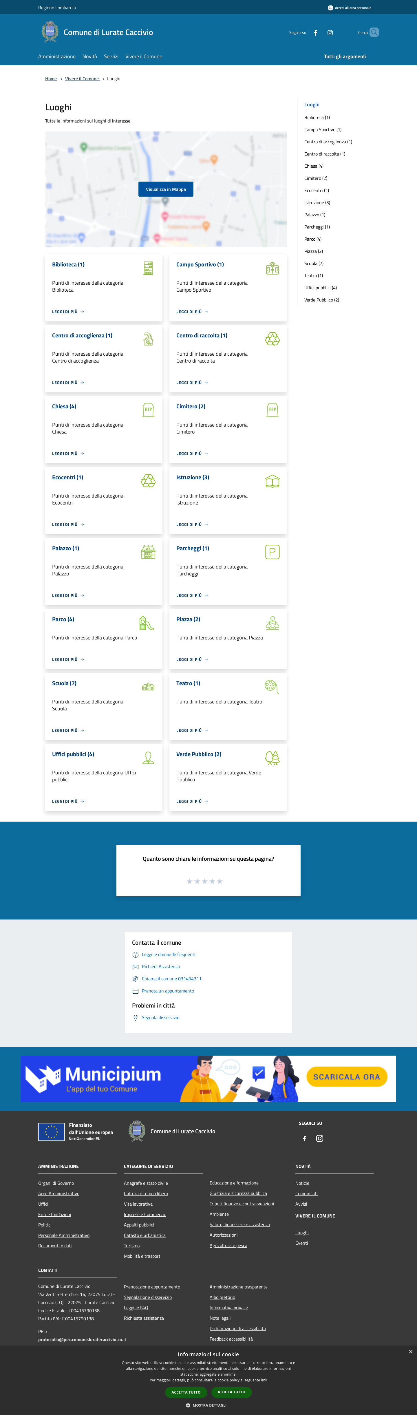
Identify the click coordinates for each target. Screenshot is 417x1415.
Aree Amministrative (58, 1193)
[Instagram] (320, 32)
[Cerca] (372, 32)
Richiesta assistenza (144, 1318)
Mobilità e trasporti (143, 1256)
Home (51, 78)
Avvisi (301, 1203)
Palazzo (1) (314, 214)
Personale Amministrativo (63, 1235)
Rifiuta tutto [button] (232, 1392)
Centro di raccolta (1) (324, 153)
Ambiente (219, 1214)
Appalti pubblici (139, 1224)
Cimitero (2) (315, 178)
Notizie (302, 1183)
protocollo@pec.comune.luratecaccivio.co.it (82, 1339)
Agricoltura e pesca (228, 1245)
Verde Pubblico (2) (321, 299)
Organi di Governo (56, 1183)
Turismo (132, 1245)
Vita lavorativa (138, 1203)
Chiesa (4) (313, 165)
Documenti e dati (55, 1245)
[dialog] (208, 1380)
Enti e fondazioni (54, 1214)
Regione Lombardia (57, 7)
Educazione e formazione (234, 1182)
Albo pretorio (222, 1297)
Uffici (43, 1203)
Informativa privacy (229, 1307)
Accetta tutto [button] (186, 1392)
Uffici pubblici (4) (320, 287)
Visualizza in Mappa (166, 189)
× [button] (410, 1352)
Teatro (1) (313, 275)
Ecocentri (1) (316, 190)
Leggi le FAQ (136, 1307)
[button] (208, 1405)
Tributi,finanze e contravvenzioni (242, 1203)
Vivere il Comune (82, 78)
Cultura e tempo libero (146, 1193)
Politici (45, 1224)
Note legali (220, 1318)
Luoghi (302, 1232)
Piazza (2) (313, 251)
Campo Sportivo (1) (322, 129)
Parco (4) (312, 238)
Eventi (301, 1243)
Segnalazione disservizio (148, 1297)
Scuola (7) (313, 263)
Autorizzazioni (224, 1234)
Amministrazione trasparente (239, 1286)
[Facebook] (306, 32)
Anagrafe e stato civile (146, 1183)
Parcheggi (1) (317, 226)
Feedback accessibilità (231, 1338)
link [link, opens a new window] (264, 1380)
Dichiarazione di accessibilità (238, 1328)
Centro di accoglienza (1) (328, 141)
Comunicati (306, 1193)
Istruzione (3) (317, 202)
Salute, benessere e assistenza (240, 1224)
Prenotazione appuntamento (152, 1286)
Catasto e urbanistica (145, 1235)
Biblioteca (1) (317, 117)
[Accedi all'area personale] (349, 7)
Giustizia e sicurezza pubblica (238, 1193)
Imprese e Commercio (145, 1214)
